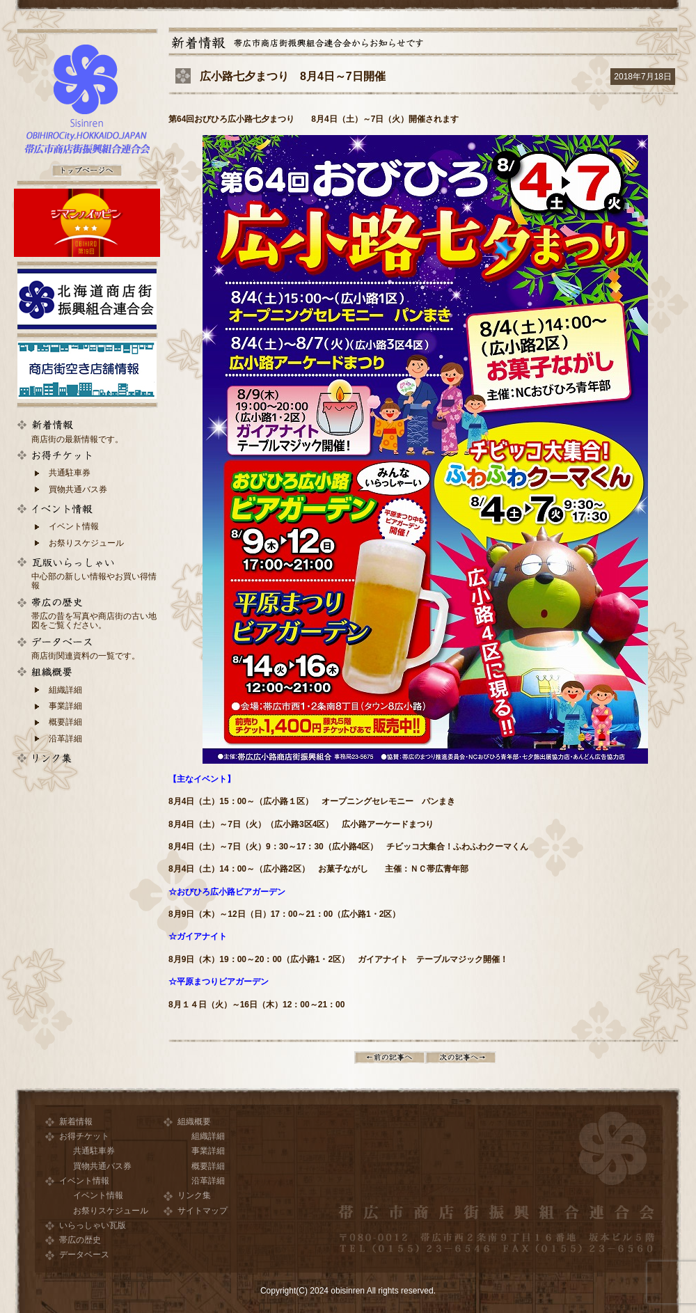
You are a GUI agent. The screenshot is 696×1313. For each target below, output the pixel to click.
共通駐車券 (69, 473)
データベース (84, 1254)
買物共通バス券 (78, 489)
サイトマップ (202, 1211)
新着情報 (76, 1121)
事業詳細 (65, 706)
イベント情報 (74, 526)
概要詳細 (65, 722)
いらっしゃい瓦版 (92, 1225)
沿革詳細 (65, 739)
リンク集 (194, 1195)
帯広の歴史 (80, 1240)
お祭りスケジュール (86, 543)
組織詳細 (65, 690)
